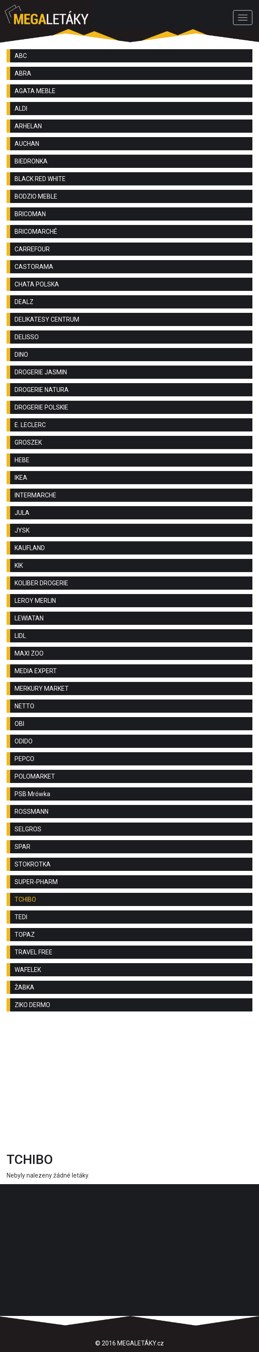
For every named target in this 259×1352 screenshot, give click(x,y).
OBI (19, 723)
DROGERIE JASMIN (41, 372)
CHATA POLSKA (37, 284)
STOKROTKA (33, 864)
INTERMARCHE (35, 495)
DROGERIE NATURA (42, 389)
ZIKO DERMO (32, 1004)
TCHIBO (25, 899)
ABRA (23, 73)
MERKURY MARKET (42, 688)
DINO (21, 354)
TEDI (21, 917)
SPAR (22, 846)
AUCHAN (27, 143)
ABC (21, 55)
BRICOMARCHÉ (36, 231)
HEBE (22, 460)
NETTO (24, 706)
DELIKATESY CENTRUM (47, 319)
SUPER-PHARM (36, 881)
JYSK (22, 530)
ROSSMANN (31, 811)
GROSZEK (28, 442)
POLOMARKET (35, 776)
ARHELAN (28, 126)
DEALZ (24, 301)
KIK (19, 565)
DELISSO (27, 337)
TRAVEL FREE (33, 952)
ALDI (21, 108)
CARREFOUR (32, 249)
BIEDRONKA (31, 161)
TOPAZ (25, 934)
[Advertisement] (129, 1083)
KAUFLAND (30, 547)
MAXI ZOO (29, 653)
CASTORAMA (34, 266)
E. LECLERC (30, 424)
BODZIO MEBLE (36, 196)
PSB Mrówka (32, 793)
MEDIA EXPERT (36, 670)
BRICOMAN (30, 213)
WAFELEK (28, 969)
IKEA (21, 477)
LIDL (20, 635)
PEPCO (24, 758)
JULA (22, 512)
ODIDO (24, 741)
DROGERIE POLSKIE (41, 407)
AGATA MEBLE (35, 90)
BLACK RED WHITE (40, 178)
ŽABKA (24, 987)
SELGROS (28, 829)
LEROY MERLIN (35, 600)
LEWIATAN (29, 618)
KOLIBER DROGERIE (41, 583)
